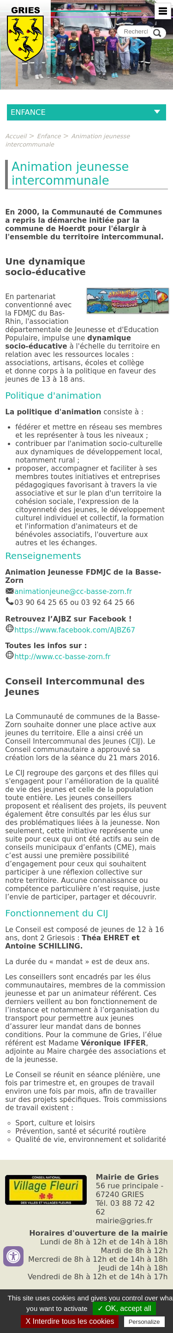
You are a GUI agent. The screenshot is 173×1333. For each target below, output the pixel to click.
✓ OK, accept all (124, 1308)
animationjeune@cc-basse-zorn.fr (68, 591)
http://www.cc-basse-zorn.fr (57, 657)
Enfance (49, 136)
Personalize (144, 1321)
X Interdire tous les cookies (69, 1321)
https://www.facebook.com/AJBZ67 (74, 630)
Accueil (15, 136)
